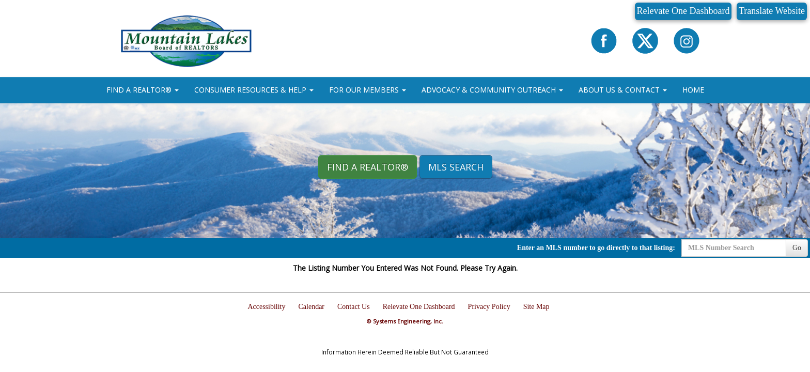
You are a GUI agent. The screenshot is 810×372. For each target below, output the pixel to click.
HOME (693, 90)
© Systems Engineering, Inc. (405, 321)
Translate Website (772, 11)
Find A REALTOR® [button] (367, 167)
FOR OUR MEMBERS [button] (367, 90)
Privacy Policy (489, 307)
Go (796, 248)
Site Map (536, 307)
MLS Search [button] (456, 167)
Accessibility (266, 307)
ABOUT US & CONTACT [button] (623, 90)
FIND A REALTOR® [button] (142, 90)
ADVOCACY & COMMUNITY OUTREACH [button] (492, 90)
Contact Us (353, 307)
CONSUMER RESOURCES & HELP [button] (254, 90)
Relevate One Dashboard (683, 11)
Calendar (312, 307)
